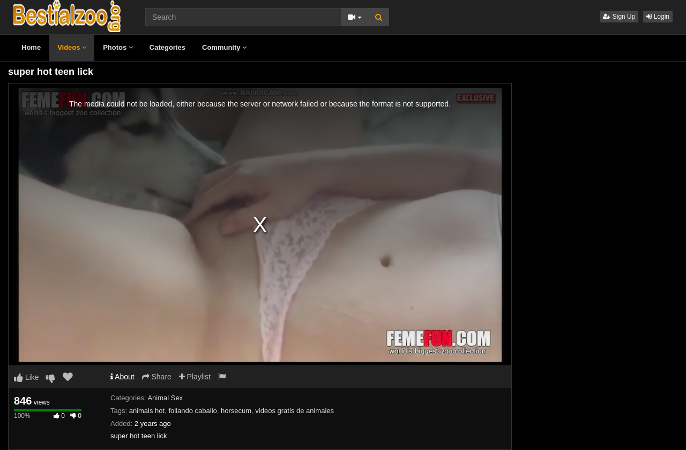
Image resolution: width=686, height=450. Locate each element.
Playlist (195, 376)
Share (157, 376)
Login (657, 16)
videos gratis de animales (294, 411)
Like (26, 377)
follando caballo (192, 411)
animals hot (147, 411)
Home (31, 47)
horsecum (236, 411)
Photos (118, 47)
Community (224, 47)
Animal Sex (165, 398)
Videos (71, 47)
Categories (167, 47)
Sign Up (619, 16)
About (122, 376)
